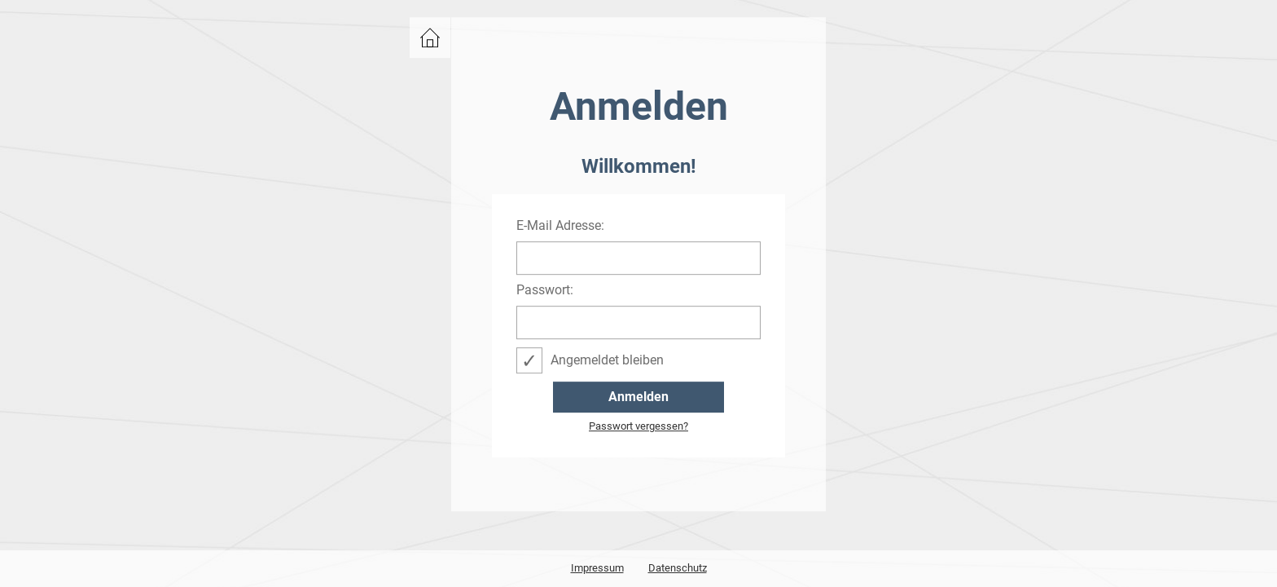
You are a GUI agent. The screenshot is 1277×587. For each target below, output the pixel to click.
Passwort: (544, 290)
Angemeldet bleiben (607, 360)
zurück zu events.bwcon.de (430, 37)
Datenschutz (677, 568)
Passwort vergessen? (638, 426)
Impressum (597, 568)
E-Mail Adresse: (560, 225)
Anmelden (638, 396)
